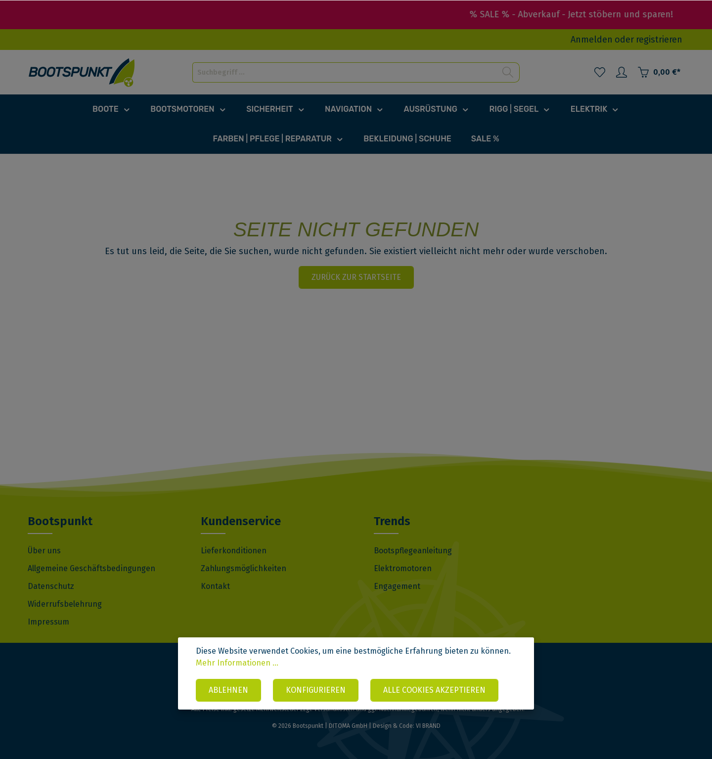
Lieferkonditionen (234, 550)
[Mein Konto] (621, 72)
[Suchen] (508, 72)
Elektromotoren (403, 568)
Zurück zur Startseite (356, 277)
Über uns (44, 550)
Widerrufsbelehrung (65, 604)
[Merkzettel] (600, 72)
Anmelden (592, 39)
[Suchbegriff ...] (344, 72)
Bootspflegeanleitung (413, 550)
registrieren (659, 39)
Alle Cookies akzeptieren (434, 690)
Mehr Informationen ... (237, 663)
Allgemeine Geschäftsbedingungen (91, 568)
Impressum (48, 621)
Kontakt (215, 586)
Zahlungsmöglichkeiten (243, 568)
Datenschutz (51, 586)
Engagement (397, 586)
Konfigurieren (316, 690)
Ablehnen (228, 690)
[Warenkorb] (658, 72)
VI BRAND (428, 725)
